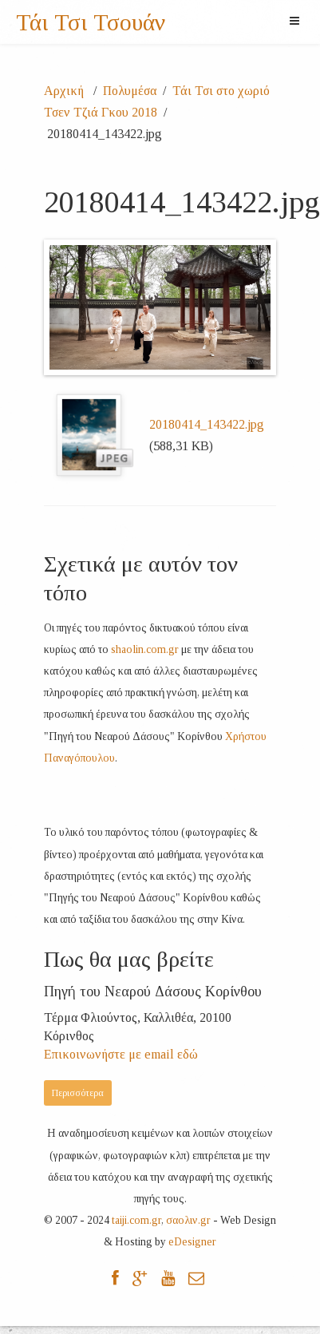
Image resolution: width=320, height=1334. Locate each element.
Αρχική (65, 90)
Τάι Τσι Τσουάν (90, 22)
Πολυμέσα (129, 90)
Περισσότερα (78, 1092)
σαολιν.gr (188, 1220)
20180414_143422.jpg (206, 424)
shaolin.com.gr (145, 649)
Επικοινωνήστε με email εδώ (121, 1054)
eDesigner (192, 1242)
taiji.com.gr (136, 1220)
